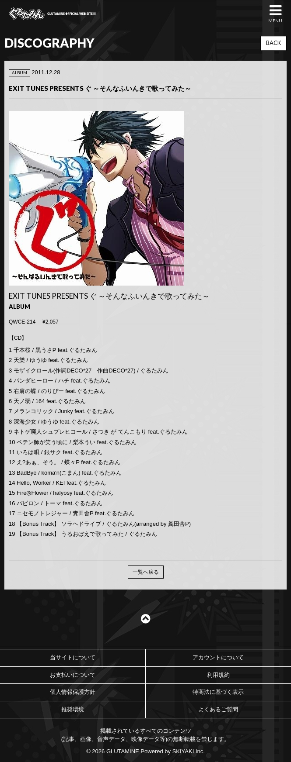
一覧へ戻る (146, 572)
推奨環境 (72, 709)
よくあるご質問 (218, 709)
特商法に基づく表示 (218, 692)
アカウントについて (218, 657)
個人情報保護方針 (72, 692)
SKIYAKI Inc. (188, 751)
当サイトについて (72, 657)
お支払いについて (72, 675)
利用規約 (218, 675)
